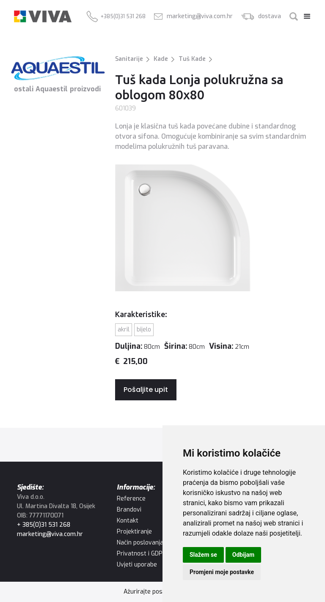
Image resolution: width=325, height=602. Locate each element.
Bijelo (144, 330)
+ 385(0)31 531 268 (43, 525)
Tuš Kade (192, 59)
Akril (123, 330)
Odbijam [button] (243, 554)
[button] (305, 16)
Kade (161, 59)
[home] (43, 16)
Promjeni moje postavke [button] (222, 572)
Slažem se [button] (203, 554)
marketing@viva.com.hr (50, 534)
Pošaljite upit (146, 389)
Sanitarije (129, 59)
